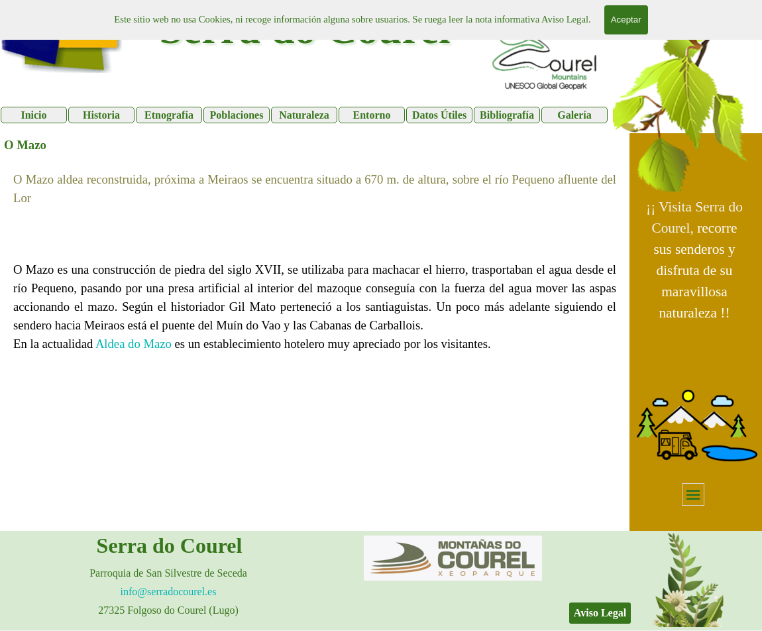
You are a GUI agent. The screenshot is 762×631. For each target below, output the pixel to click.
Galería (574, 115)
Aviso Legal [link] (600, 612)
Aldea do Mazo (133, 344)
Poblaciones (237, 115)
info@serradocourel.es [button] (169, 591)
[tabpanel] (694, 259)
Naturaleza (304, 115)
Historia (101, 115)
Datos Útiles (439, 115)
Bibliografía (507, 115)
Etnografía (168, 115)
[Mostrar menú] (693, 494)
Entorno (372, 115)
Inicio (33, 115)
